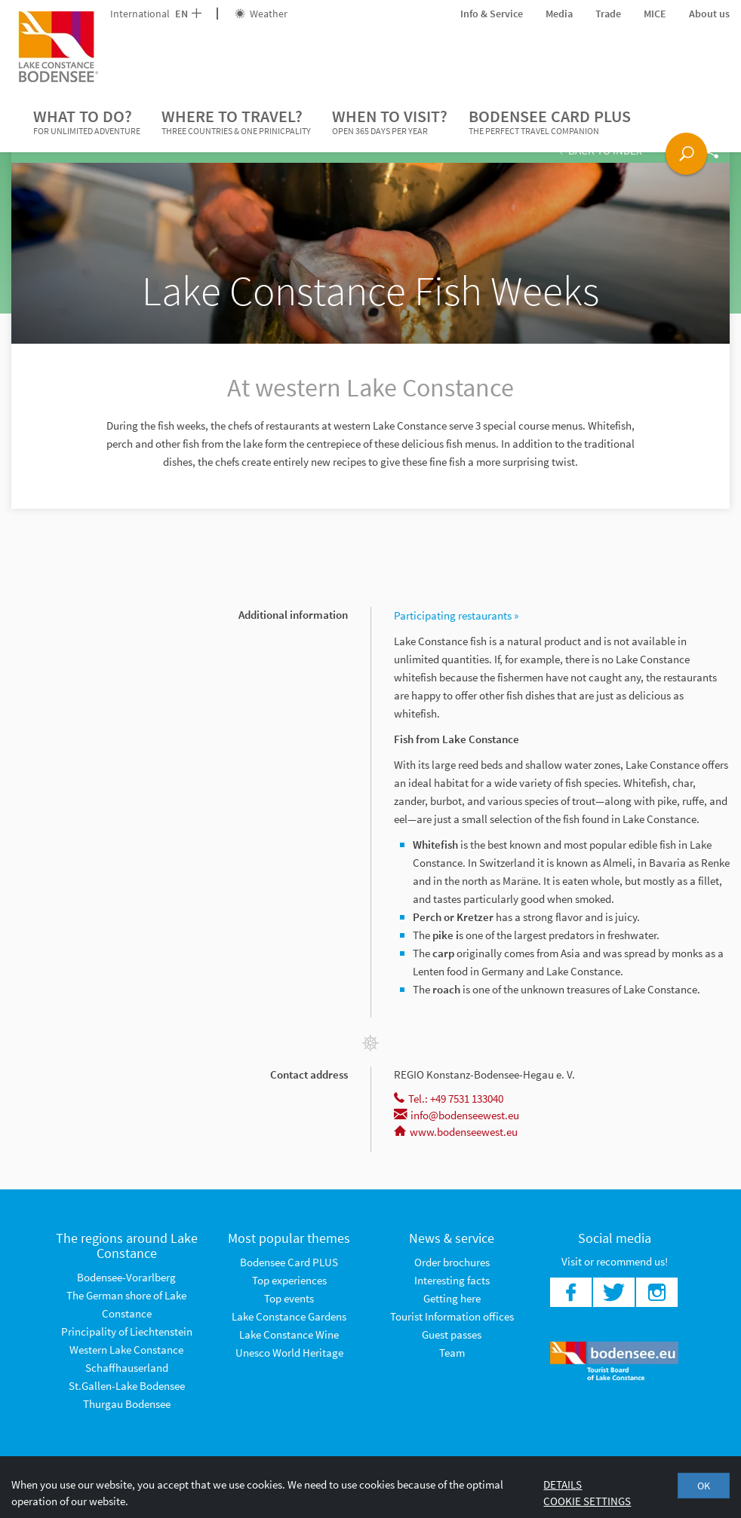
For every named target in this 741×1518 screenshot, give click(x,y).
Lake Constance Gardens (289, 1316)
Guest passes (451, 1334)
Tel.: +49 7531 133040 (448, 1098)
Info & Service (491, 13)
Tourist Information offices (452, 1316)
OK (703, 1485)
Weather (261, 13)
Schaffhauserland (126, 1367)
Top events (289, 1298)
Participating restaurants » (456, 615)
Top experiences (289, 1280)
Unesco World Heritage (289, 1352)
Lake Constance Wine (289, 1334)
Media (559, 13)
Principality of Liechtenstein (126, 1331)
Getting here (452, 1298)
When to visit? (389, 122)
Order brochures (452, 1262)
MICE (655, 13)
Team (452, 1352)
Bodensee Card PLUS (550, 122)
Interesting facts (452, 1280)
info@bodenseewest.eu (456, 1115)
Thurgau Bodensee (127, 1404)
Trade (608, 13)
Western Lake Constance (126, 1349)
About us (709, 13)
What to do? (86, 122)
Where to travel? (236, 122)
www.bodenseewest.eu (456, 1132)
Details (562, 1484)
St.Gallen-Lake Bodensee (127, 1386)
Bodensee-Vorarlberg (126, 1277)
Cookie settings (587, 1501)
